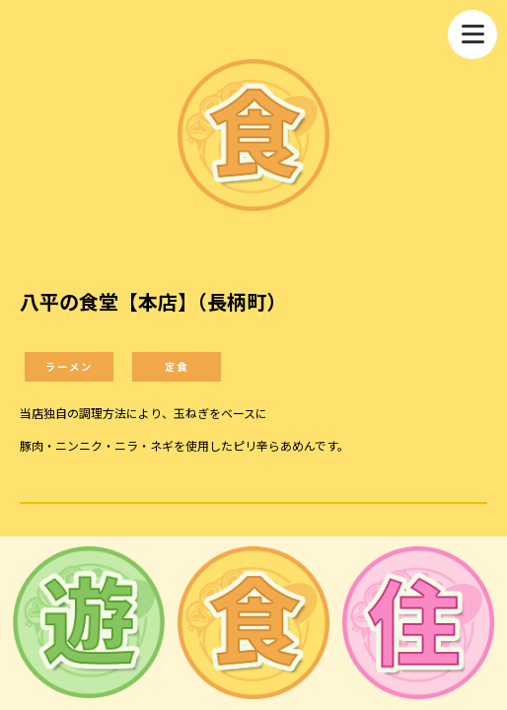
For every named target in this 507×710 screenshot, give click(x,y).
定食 (176, 366)
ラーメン (69, 366)
